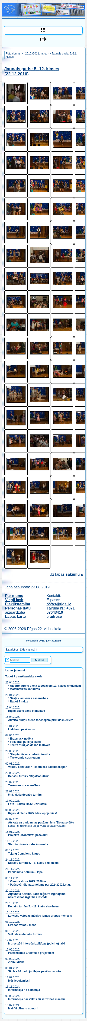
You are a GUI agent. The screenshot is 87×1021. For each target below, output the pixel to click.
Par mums (14, 596)
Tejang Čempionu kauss (24, 853)
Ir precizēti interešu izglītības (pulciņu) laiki (36, 943)
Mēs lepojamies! (19, 980)
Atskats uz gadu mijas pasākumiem (31, 822)
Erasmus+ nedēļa (21, 738)
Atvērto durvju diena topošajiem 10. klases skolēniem (45, 685)
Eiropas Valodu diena (22, 925)
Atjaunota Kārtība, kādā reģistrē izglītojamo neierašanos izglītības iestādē (36, 895)
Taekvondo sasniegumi (25, 757)
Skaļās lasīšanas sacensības (29, 698)
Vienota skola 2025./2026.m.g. (29, 881)
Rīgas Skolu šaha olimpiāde (26, 710)
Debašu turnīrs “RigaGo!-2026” (28, 776)
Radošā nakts (19, 701)
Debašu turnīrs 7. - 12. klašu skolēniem (33, 906)
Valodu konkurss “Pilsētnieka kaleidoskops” (37, 767)
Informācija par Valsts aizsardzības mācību (36, 999)
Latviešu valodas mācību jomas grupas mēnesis (40, 915)
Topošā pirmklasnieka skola (23, 676)
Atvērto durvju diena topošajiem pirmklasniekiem (40, 720)
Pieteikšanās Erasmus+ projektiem (31, 952)
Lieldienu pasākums (21, 729)
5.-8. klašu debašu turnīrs (25, 794)
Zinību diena (16, 962)
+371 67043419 (61, 610)
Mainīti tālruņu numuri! (23, 1008)
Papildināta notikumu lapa (25, 872)
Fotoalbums (13, 53)
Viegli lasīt (14, 600)
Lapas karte (15, 617)
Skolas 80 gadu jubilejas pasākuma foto (34, 971)
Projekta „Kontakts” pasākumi (28, 835)
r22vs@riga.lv (59, 604)
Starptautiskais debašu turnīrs (30, 754)
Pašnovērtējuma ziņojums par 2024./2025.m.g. (40, 884)
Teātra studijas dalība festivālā (30, 745)
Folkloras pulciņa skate (25, 741)
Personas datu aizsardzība (18, 610)
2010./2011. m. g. (36, 53)
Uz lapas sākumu (65, 574)
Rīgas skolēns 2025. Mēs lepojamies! (32, 813)
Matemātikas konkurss (25, 689)
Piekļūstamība (17, 604)
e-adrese (54, 617)
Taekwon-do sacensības (24, 785)
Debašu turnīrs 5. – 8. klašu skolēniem (33, 863)
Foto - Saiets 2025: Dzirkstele (27, 804)
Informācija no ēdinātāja (24, 990)
